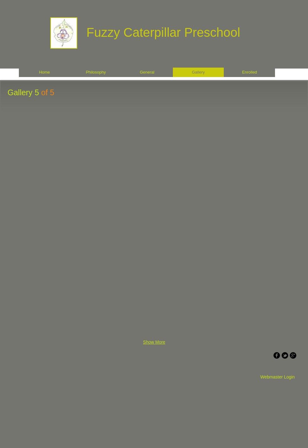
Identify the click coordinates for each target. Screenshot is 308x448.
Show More (154, 342)
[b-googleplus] (293, 355)
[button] (42, 142)
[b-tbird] (285, 355)
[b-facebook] (276, 355)
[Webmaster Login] (277, 377)
